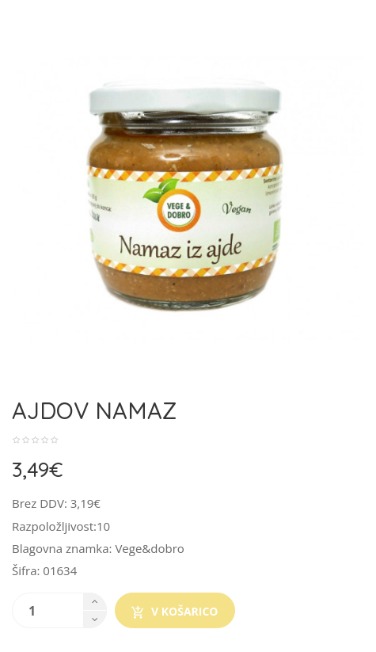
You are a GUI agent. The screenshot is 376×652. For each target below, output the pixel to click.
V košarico (174, 612)
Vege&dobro (149, 548)
